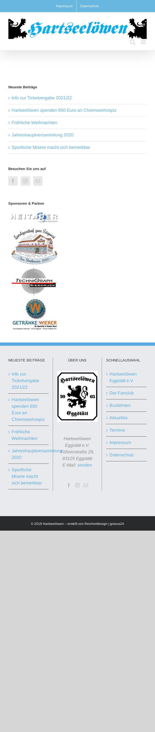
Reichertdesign (96, 524)
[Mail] (38, 181)
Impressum (120, 442)
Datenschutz (121, 455)
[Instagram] (25, 181)
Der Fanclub (121, 393)
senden (84, 465)
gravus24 (117, 524)
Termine (117, 430)
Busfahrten (120, 405)
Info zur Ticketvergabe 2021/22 (42, 97)
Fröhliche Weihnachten (34, 122)
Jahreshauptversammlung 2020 (42, 135)
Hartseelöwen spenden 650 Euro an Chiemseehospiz (64, 110)
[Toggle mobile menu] (144, 42)
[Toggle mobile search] (132, 42)
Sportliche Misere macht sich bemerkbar (51, 147)
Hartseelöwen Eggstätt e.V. (123, 377)
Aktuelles (118, 417)
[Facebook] (13, 181)
